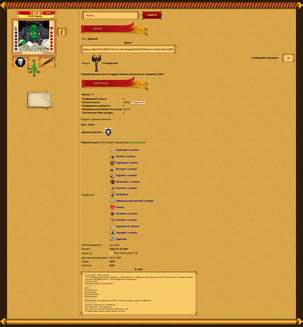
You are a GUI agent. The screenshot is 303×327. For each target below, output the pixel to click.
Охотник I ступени (126, 220)
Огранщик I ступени (127, 150)
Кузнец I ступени (125, 156)
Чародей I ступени (126, 232)
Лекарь (120, 207)
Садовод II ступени (127, 162)
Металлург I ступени (127, 181)
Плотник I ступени (126, 188)
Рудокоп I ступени (126, 175)
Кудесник (121, 239)
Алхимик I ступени (126, 213)
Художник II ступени (127, 226)
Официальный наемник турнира (134, 201)
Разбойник (122, 194)
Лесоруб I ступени (126, 169)
